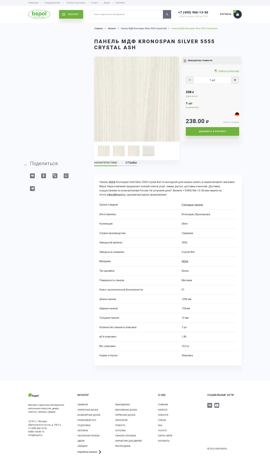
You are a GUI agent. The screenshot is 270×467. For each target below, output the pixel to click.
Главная (163, 404)
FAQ (160, 424)
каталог (70, 14)
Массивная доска (126, 409)
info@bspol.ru (35, 434)
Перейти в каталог (87, 451)
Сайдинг (82, 445)
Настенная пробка (88, 435)
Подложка (83, 424)
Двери (81, 440)
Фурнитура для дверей (128, 440)
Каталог (163, 409)
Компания (33, 3)
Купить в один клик (229, 71)
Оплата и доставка (75, 3)
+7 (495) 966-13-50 (193, 12)
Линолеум (121, 419)
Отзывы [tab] (131, 162)
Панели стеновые (125, 435)
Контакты (120, 3)
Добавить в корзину (212, 131)
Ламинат (82, 404)
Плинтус (120, 424)
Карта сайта (165, 435)
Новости (163, 414)
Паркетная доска (87, 409)
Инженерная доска (88, 414)
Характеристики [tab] (105, 162)
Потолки (120, 429)
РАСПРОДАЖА (122, 445)
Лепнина (82, 429)
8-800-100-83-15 (36, 431)
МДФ (112, 182)
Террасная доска (125, 414)
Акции (107, 3)
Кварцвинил (122, 404)
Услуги (94, 3)
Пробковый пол (86, 419)
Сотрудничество (52, 3)
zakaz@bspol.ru (116, 194)
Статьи (162, 419)
